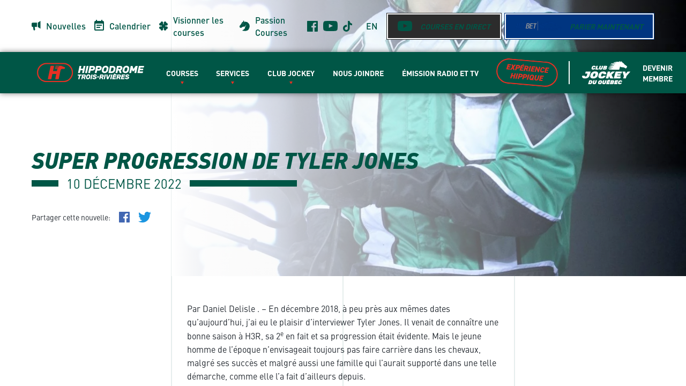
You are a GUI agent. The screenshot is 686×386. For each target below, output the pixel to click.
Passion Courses (271, 26)
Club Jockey (291, 73)
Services (232, 73)
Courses (182, 73)
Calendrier (130, 26)
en (372, 26)
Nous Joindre (358, 73)
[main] (343, 193)
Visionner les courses (198, 26)
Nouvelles (66, 26)
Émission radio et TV (440, 73)
